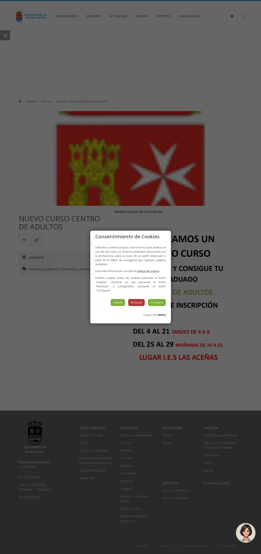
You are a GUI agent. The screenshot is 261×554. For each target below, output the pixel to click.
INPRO (162, 315)
